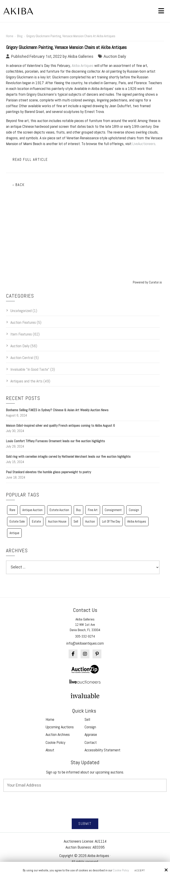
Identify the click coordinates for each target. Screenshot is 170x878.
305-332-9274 (85, 636)
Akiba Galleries (80, 56)
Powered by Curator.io (147, 282)
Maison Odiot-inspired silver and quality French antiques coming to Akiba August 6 (60, 425)
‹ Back (19, 184)
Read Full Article (30, 159)
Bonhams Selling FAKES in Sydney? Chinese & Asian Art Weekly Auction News (57, 410)
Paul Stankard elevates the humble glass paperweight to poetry (48, 472)
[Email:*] (85, 785)
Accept (140, 870)
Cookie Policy (121, 870)
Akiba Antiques (82, 65)
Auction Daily (115, 56)
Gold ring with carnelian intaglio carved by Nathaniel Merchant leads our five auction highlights (68, 456)
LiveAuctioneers (143, 143)
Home (9, 36)
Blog (20, 36)
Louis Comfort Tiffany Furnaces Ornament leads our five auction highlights (55, 441)
